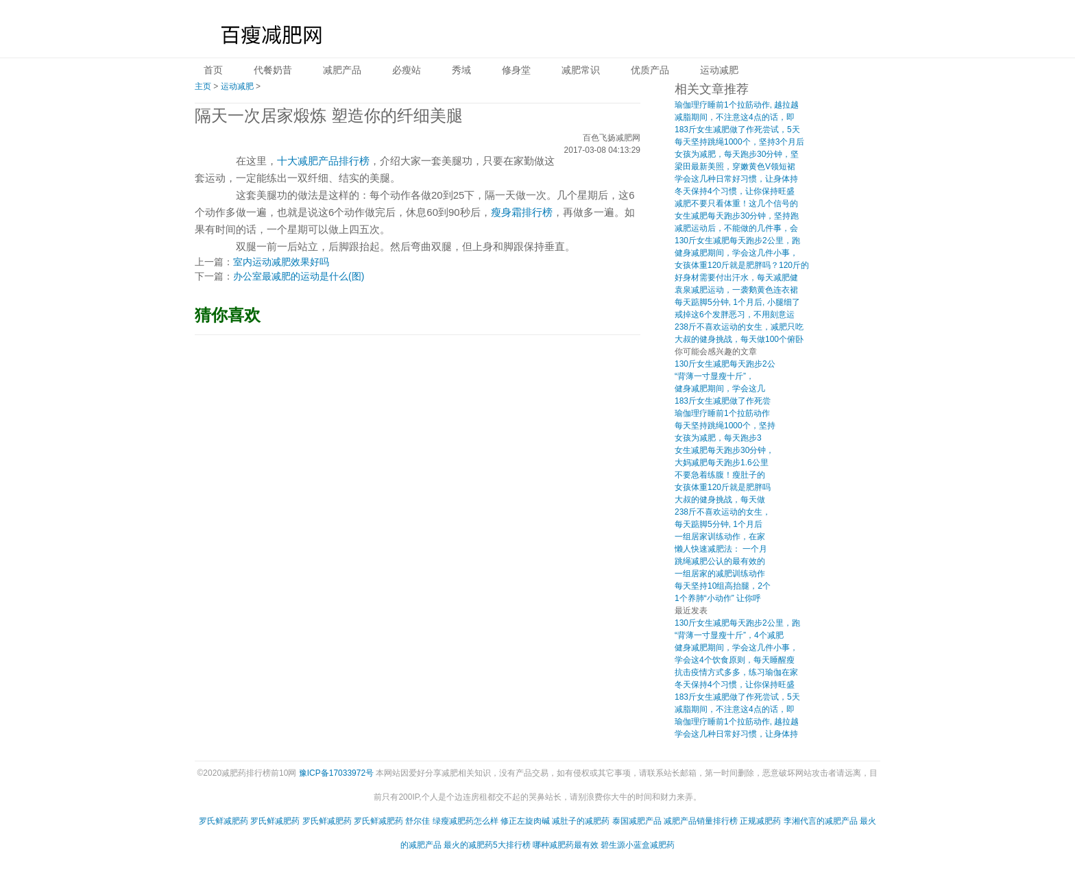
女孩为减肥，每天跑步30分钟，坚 (737, 154)
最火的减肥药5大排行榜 (487, 845)
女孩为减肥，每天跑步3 (718, 438)
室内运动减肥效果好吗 (281, 261)
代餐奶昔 (273, 69)
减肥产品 (342, 69)
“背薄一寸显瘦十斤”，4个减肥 (729, 635)
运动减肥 (719, 69)
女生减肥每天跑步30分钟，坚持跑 (737, 216)
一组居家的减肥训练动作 (720, 573)
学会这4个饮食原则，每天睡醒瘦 (735, 660)
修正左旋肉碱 (525, 821)
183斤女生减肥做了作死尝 (723, 401)
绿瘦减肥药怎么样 (465, 821)
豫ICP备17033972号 (336, 773)
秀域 (461, 69)
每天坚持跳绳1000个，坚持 (725, 425)
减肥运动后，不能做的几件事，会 (736, 228)
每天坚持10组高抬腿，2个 (723, 586)
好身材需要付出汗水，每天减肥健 (736, 277)
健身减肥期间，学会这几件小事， (736, 253)
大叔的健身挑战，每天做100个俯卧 (739, 339)
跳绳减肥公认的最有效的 (720, 561)
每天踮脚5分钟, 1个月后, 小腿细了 (737, 302)
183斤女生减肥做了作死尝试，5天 (737, 129)
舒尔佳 (417, 821)
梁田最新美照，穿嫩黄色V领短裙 (735, 166)
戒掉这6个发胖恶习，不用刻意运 (735, 314)
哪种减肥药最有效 (566, 845)
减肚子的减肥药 (580, 821)
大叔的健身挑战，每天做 (720, 499)
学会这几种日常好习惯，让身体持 (736, 179)
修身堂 (516, 69)
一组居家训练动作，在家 (720, 536)
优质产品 (650, 69)
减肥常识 (580, 69)
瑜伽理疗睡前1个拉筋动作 (722, 413)
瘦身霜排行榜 (522, 212)
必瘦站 (406, 69)
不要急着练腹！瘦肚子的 (720, 475)
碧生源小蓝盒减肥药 (638, 845)
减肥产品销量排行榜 (701, 821)
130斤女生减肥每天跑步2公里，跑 (737, 240)
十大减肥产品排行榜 (323, 161)
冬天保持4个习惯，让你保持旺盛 (735, 191)
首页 (213, 69)
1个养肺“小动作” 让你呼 (718, 598)
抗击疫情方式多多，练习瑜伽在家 (736, 672)
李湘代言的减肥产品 (821, 821)
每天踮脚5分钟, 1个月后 (718, 524)
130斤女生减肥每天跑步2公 (725, 364)
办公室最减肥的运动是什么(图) (298, 276)
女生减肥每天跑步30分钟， (724, 450)
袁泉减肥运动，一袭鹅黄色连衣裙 (736, 290)
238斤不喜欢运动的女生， (723, 512)
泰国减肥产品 (637, 821)
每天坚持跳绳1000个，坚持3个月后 (739, 142)
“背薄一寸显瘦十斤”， (714, 376)
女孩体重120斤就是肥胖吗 (723, 487)
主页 (203, 86)
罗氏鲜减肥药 (223, 821)
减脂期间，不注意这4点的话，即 (735, 117)
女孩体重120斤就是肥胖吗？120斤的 (742, 265)
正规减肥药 (760, 821)
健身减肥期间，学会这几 (720, 388)
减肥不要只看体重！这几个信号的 (736, 203)
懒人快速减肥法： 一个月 (721, 549)
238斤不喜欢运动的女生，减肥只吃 (739, 327)
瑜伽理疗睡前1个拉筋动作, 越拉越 (737, 105)
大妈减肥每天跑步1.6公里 (722, 462)
